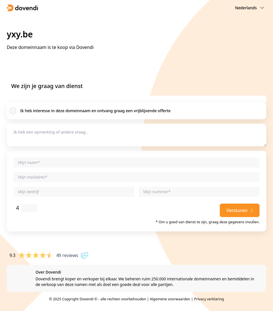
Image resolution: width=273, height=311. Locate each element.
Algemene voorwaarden (170, 298)
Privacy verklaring (209, 298)
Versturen (239, 210)
